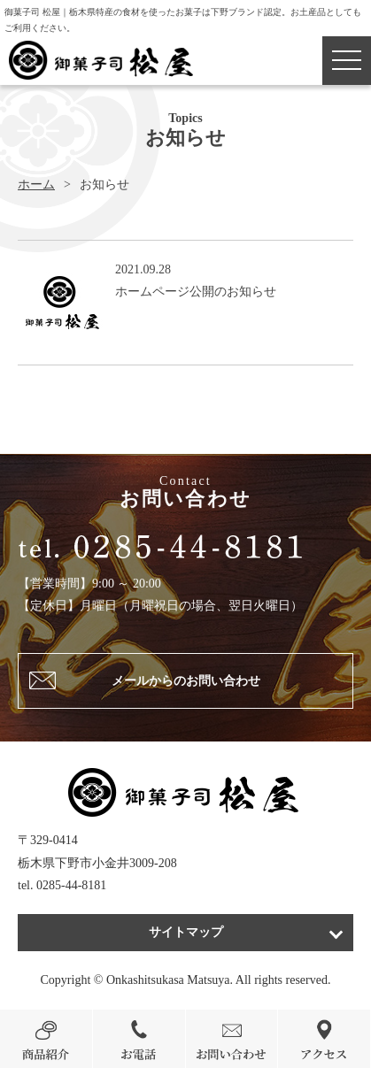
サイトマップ (186, 932)
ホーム (36, 184)
